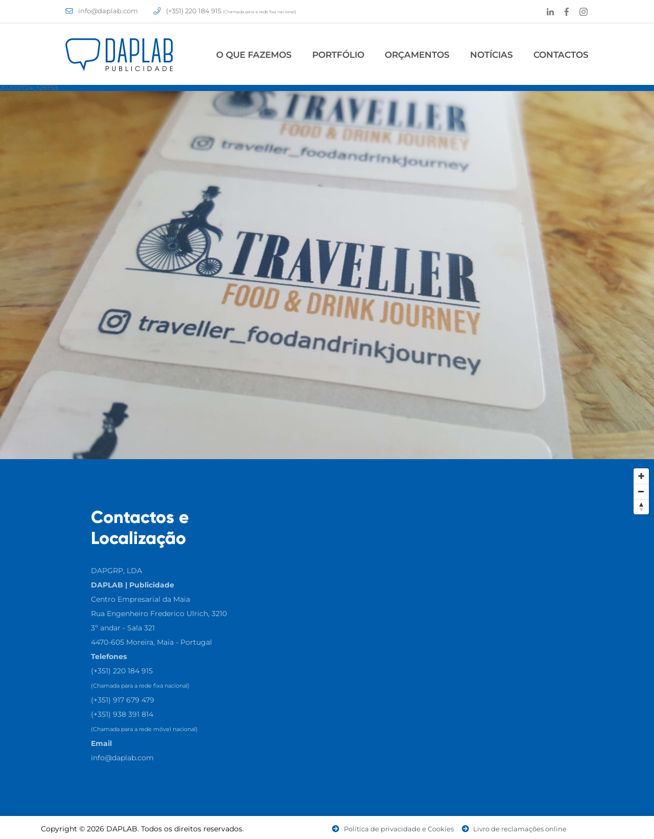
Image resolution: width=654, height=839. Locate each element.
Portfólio (338, 55)
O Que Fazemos (254, 55)
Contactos (561, 55)
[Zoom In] (641, 476)
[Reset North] (641, 506)
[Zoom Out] (641, 491)
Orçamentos (417, 55)
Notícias (491, 55)
